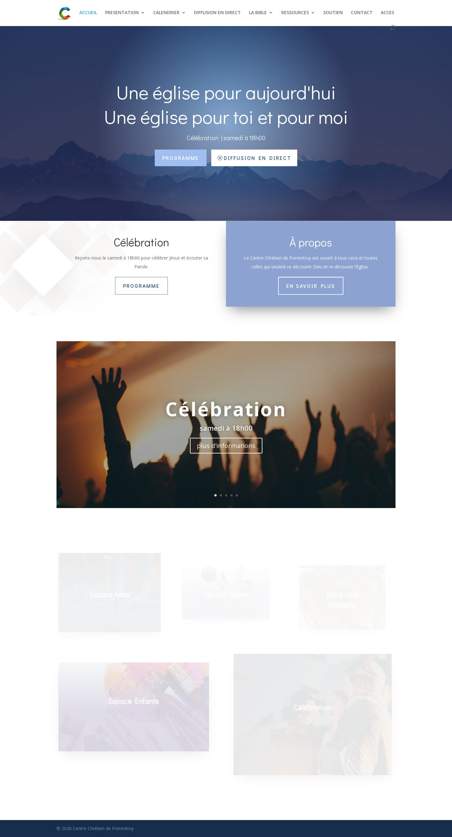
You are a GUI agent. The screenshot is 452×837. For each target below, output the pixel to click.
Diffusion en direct (257, 158)
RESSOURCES (295, 12)
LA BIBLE (258, 12)
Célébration (226, 416)
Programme (180, 158)
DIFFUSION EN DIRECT (217, 12)
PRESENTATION (122, 12)
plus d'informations (226, 453)
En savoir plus (310, 284)
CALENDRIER (166, 12)
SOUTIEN (333, 12)
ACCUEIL (88, 12)
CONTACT (362, 12)
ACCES (387, 12)
